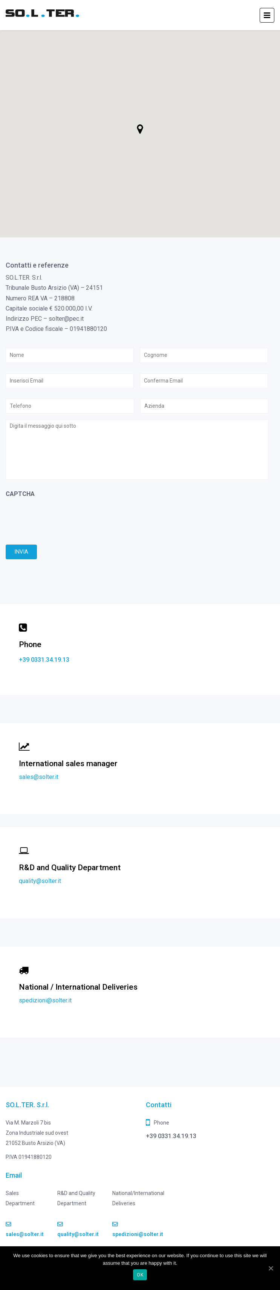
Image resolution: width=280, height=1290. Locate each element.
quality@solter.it (40, 880)
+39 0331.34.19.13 (44, 659)
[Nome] (70, 355)
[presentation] (63, 518)
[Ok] (270, 1268)
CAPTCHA (20, 493)
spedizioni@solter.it (45, 1000)
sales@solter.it (38, 776)
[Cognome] (204, 355)
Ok (140, 1275)
